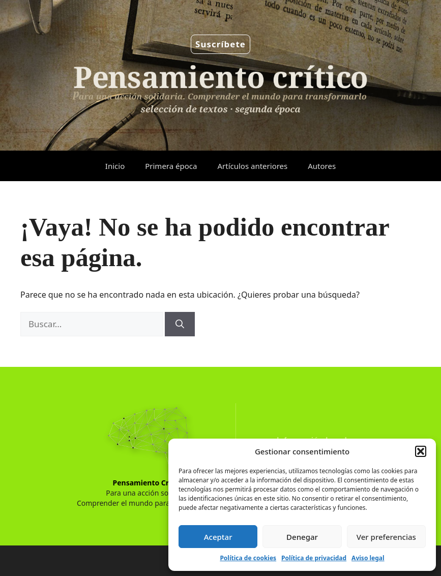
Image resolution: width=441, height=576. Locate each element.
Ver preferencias (386, 537)
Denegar (302, 537)
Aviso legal (367, 558)
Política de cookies (248, 558)
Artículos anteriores (252, 166)
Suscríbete (220, 44)
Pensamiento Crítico (149, 482)
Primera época (171, 166)
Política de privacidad (313, 558)
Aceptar (218, 537)
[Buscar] (180, 324)
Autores (322, 166)
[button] (421, 451)
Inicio (115, 166)
